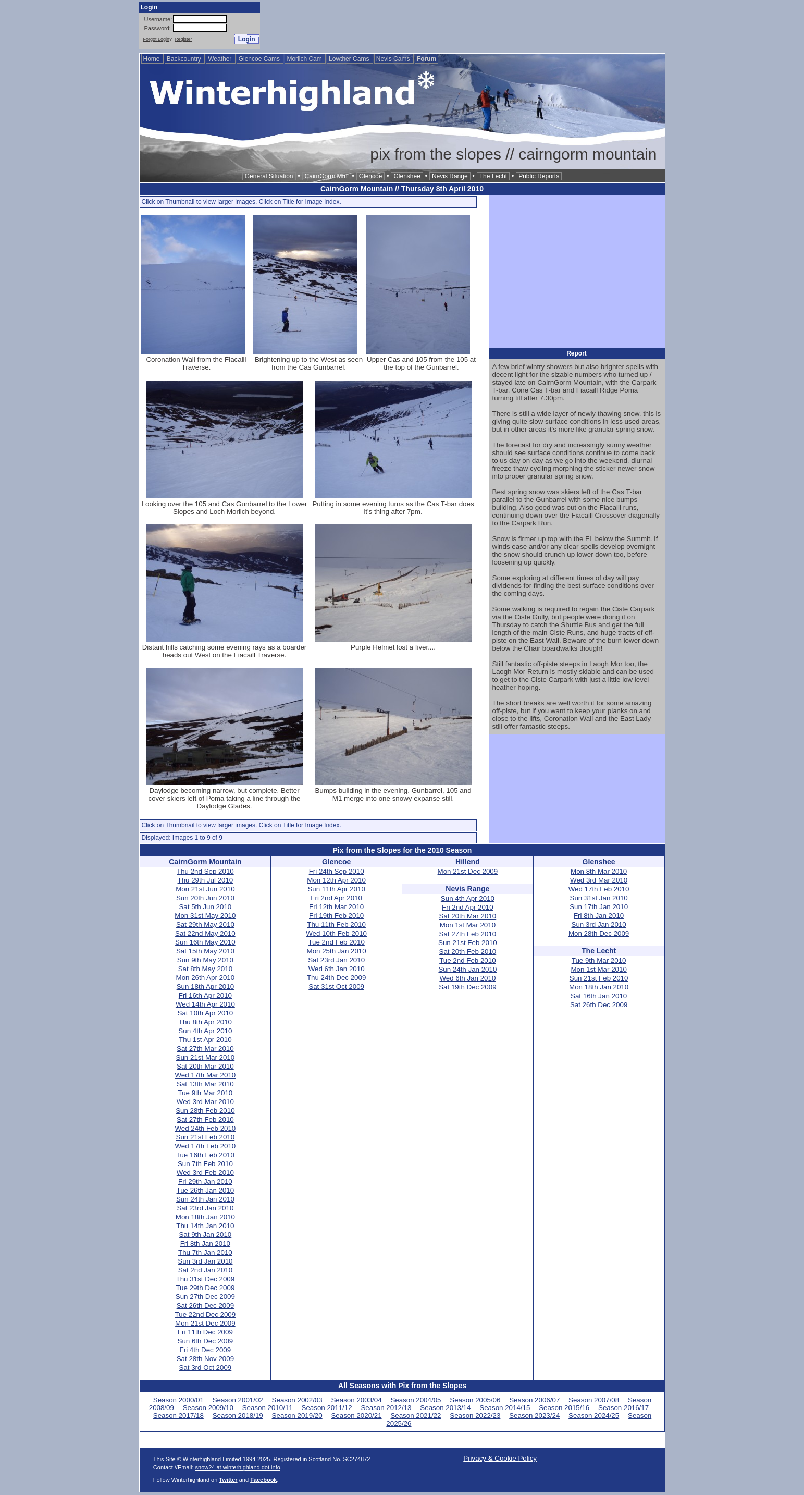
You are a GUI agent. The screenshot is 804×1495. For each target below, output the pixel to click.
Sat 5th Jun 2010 (205, 907)
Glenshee (406, 176)
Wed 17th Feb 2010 (205, 1146)
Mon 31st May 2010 (205, 916)
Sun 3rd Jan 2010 (205, 1261)
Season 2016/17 (623, 1408)
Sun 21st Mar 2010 (205, 1057)
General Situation (269, 176)
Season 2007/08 (593, 1400)
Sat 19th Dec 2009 (467, 987)
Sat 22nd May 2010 (205, 933)
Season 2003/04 (356, 1400)
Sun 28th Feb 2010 (205, 1110)
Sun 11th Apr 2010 (336, 889)
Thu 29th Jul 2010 (205, 880)
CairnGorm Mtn (326, 176)
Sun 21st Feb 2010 (205, 1137)
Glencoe (370, 176)
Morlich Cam (305, 59)
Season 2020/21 (356, 1415)
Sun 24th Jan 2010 (205, 1199)
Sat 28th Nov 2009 (205, 1359)
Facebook (263, 1480)
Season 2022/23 (475, 1415)
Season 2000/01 (178, 1400)
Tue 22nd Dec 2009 (205, 1314)
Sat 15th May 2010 (205, 951)
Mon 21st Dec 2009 (205, 1323)
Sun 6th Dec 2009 (205, 1341)
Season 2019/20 (297, 1415)
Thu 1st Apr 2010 (205, 1040)
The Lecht (493, 176)
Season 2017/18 (178, 1415)
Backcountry (185, 59)
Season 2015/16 (564, 1408)
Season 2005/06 (475, 1400)
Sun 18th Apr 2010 (205, 986)
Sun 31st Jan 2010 (599, 898)
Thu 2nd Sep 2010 (205, 871)
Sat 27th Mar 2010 (205, 1048)
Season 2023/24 (534, 1415)
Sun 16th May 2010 (205, 942)
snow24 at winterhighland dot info (237, 1467)
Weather (220, 59)
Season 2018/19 (238, 1415)
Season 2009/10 (208, 1408)
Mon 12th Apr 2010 (336, 880)
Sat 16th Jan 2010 (599, 996)
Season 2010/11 (267, 1408)
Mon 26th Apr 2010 (205, 978)
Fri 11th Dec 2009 (205, 1332)
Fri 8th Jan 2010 (205, 1243)
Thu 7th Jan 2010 (205, 1252)
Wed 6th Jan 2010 (336, 969)
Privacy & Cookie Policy (500, 1458)
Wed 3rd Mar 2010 (205, 1102)
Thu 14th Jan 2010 (205, 1226)
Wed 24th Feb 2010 (205, 1128)
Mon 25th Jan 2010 (336, 951)
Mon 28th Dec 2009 (598, 933)
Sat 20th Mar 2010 (205, 1066)
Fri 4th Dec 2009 (205, 1350)
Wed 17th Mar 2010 (205, 1075)
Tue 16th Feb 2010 (205, 1155)
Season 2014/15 (504, 1408)
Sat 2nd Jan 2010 (205, 1270)
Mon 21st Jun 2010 (205, 889)
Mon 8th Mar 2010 (599, 871)
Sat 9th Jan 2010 (205, 1235)
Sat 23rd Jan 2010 (205, 1208)
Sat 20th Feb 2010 (468, 951)
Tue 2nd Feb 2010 (336, 942)
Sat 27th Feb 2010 (205, 1119)
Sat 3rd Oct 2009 (205, 1367)
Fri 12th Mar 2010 (336, 907)
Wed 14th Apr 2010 (205, 1004)
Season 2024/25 (593, 1415)
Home (152, 59)
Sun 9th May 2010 (205, 960)
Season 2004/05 (415, 1400)
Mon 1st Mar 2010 (468, 925)
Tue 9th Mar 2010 (205, 1093)
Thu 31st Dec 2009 (205, 1279)
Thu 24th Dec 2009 (336, 978)
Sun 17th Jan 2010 (599, 907)
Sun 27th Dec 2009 (205, 1297)
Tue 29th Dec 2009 (205, 1288)
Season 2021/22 (415, 1415)
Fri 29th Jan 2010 (205, 1181)
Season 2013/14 (445, 1408)
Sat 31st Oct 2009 (336, 986)
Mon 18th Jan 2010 (205, 1217)
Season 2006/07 (534, 1400)
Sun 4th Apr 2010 (205, 1031)
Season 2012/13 (386, 1408)
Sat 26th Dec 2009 (205, 1305)
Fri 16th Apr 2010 (205, 995)
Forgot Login (156, 39)
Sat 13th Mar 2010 (205, 1084)
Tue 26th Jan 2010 (205, 1190)
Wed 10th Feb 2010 (336, 933)
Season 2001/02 (238, 1400)
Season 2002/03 (297, 1400)
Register (183, 39)
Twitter (228, 1480)
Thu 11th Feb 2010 (336, 924)
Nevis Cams (394, 59)
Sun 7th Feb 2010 (205, 1164)
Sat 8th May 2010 (205, 969)
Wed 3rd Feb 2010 (205, 1173)
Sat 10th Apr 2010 (205, 1013)
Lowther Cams (350, 59)
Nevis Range (450, 176)
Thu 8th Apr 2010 (205, 1022)
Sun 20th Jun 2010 (205, 898)
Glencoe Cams (260, 59)
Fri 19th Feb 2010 (336, 916)
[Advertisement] (475, 25)
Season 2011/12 (327, 1408)
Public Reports (538, 176)
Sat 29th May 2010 (205, 924)
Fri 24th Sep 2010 (336, 871)
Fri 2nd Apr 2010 (336, 898)
